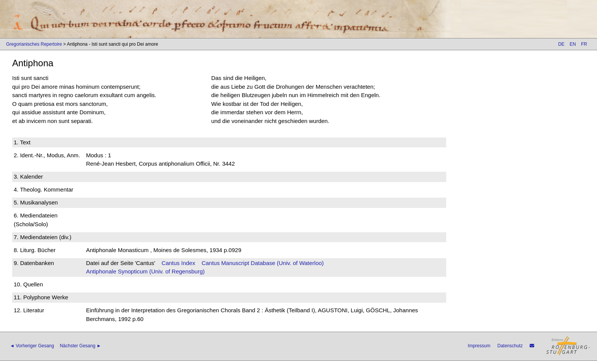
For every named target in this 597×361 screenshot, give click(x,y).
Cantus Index (178, 263)
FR (584, 44)
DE (561, 44)
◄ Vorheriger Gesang (32, 345)
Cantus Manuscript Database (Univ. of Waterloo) (262, 263)
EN (573, 44)
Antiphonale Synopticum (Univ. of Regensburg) (145, 271)
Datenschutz (510, 345)
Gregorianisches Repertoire (34, 44)
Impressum (479, 345)
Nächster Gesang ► (80, 345)
